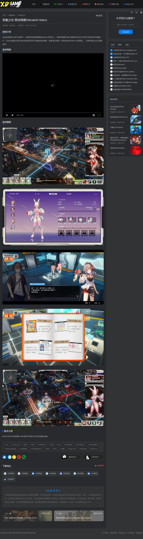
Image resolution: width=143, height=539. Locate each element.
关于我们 (105, 533)
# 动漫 (51, 445)
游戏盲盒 (122, 533)
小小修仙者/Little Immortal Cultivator (124, 79)
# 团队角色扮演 (10, 449)
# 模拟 (47, 449)
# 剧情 (32, 445)
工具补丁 (58, 4)
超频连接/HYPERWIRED (121, 89)
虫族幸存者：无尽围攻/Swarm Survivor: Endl (124, 54)
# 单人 (58, 445)
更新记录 (72, 4)
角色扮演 (21, 15)
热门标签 (130, 533)
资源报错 (99, 466)
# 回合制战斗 (80, 445)
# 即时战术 (68, 445)
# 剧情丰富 (42, 445)
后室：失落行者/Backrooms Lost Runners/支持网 (124, 61)
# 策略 (62, 449)
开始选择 (125, 32)
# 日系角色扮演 (36, 449)
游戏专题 (99, 4)
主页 (4, 15)
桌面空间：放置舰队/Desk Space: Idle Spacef (124, 75)
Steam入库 (128, 4)
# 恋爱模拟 (23, 449)
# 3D (6, 445)
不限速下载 (113, 4)
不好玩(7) (95, 457)
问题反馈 (139, 533)
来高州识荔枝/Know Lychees (122, 71)
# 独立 (54, 449)
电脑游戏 (44, 4)
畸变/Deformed (117, 64)
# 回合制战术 (93, 445)
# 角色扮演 (83, 449)
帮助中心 (86, 4)
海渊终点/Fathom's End (120, 86)
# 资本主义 (94, 449)
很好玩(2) (72, 457)
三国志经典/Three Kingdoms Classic (124, 50)
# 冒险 (24, 445)
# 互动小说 (15, 445)
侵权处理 (113, 533)
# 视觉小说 (72, 449)
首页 (34, 4)
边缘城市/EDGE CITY (119, 57)
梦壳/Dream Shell (118, 68)
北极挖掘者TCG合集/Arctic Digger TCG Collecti (124, 82)
